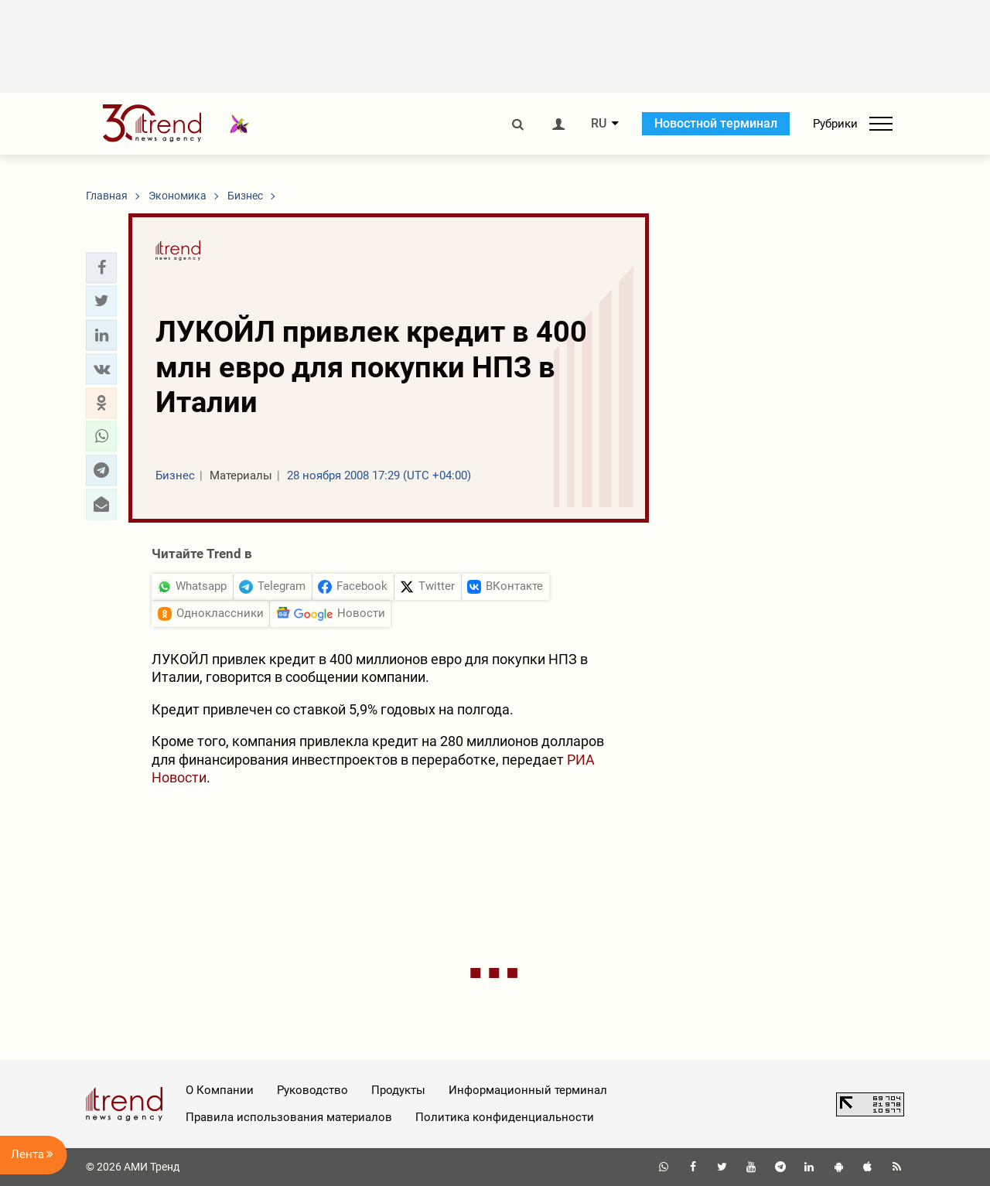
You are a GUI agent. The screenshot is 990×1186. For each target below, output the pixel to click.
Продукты (398, 1090)
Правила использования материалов (289, 1117)
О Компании (220, 1090)
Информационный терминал (528, 1090)
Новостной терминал (715, 123)
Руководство (312, 1090)
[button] (101, 267)
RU (598, 124)
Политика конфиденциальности (504, 1117)
